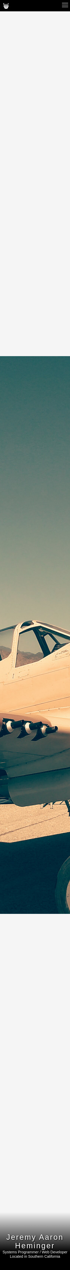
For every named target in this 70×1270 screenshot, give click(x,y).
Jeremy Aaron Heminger (35, 1241)
